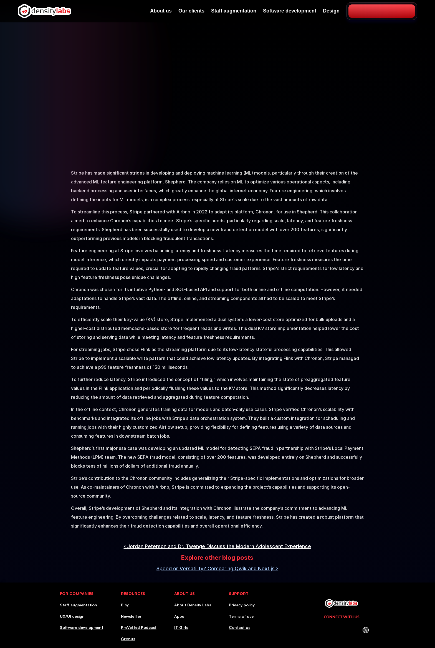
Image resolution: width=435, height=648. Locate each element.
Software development (289, 11)
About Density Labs (192, 604)
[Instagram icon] (330, 630)
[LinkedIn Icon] (318, 630)
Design (331, 11)
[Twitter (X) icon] (365, 630)
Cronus (128, 638)
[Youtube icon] (354, 630)
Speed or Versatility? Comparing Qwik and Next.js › (217, 568)
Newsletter (131, 616)
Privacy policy (242, 604)
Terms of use (241, 616)
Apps (179, 616)
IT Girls (181, 627)
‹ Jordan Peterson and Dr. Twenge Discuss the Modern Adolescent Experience (217, 546)
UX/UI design (72, 616)
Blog (125, 604)
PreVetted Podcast (138, 627)
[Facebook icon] (341, 630)
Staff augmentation (233, 11)
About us (161, 11)
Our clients (191, 11)
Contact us (239, 627)
